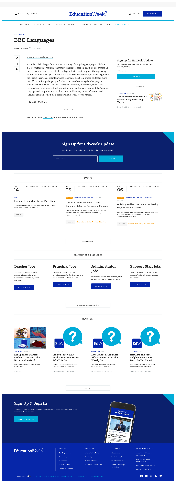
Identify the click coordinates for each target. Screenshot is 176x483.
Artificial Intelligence (83, 198)
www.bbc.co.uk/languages (40, 57)
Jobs (122, 25)
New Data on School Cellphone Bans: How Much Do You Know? (141, 357)
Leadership (38, 25)
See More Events (88, 241)
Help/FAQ (88, 457)
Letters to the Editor (92, 453)
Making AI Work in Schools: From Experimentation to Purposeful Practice (87, 204)
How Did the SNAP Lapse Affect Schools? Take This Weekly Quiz (104, 357)
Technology (99, 25)
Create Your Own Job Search (88, 305)
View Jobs (24, 287)
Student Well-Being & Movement (138, 198)
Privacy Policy (97, 476)
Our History (63, 457)
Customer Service (91, 461)
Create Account (26, 419)
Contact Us (89, 449)
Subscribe (152, 14)
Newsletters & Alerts (117, 457)
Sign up (111, 159)
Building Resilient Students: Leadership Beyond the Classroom (137, 206)
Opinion (113, 25)
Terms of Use (82, 476)
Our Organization (65, 453)
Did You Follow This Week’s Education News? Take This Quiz (66, 357)
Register (19, 214)
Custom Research (143, 469)
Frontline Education (99, 222)
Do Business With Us (144, 449)
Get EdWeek (115, 449)
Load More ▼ (88, 388)
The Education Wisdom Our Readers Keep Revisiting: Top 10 (131, 99)
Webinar (97, 198)
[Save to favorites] (16, 64)
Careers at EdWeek (66, 469)
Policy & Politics (56, 25)
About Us (62, 449)
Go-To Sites (48, 117)
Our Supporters (64, 465)
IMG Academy (149, 223)
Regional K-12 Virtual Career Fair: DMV (34, 201)
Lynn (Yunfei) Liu (58, 371)
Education (19, 34)
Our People (63, 461)
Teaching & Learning (78, 25)
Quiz (64, 351)
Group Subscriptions (117, 461)
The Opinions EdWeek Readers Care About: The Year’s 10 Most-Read (27, 357)
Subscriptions (115, 453)
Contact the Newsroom (93, 465)
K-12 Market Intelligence (145, 465)
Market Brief (136, 25)
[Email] (75, 158)
